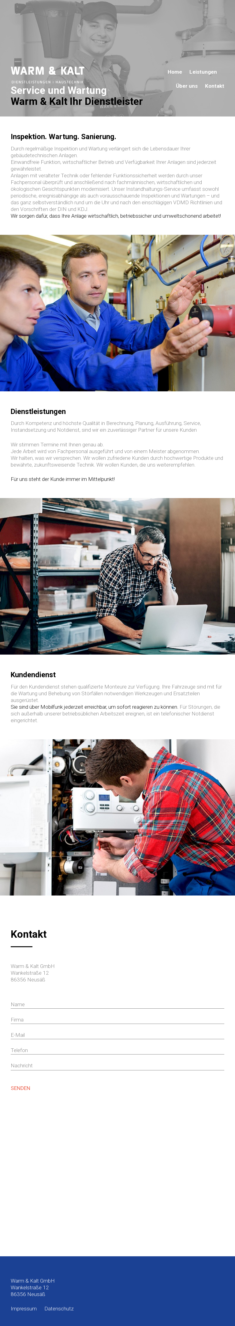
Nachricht (22, 1065)
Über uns (187, 86)
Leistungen (203, 72)
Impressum (24, 1309)
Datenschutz (59, 1309)
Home (175, 72)
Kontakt (214, 86)
